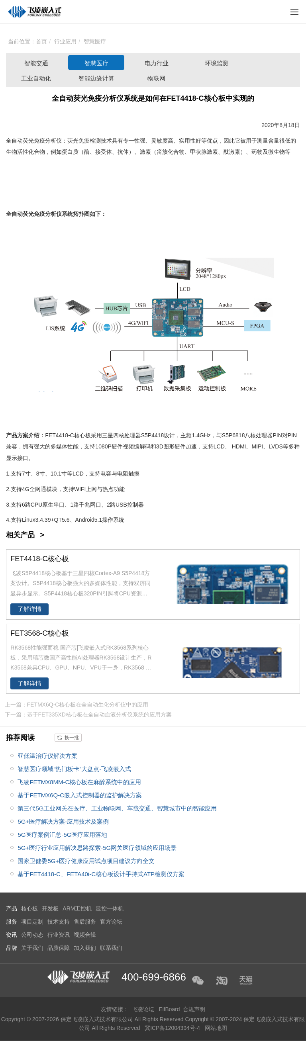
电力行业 (157, 63)
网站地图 (216, 1027)
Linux (28, 520)
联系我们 (111, 948)
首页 (41, 41)
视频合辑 (85, 935)
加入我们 (85, 948)
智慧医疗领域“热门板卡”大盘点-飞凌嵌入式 (74, 768)
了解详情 (29, 609)
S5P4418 (152, 435)
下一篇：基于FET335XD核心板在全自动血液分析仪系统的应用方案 (88, 714)
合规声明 (194, 1009)
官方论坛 (111, 921)
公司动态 (32, 935)
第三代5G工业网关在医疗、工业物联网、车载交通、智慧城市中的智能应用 (117, 808)
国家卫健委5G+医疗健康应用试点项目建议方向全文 (86, 860)
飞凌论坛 (142, 1009)
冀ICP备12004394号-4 (173, 1027)
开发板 (50, 908)
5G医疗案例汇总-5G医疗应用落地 (62, 834)
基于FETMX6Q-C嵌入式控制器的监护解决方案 (80, 795)
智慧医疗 (95, 41)
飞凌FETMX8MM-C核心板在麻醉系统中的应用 (79, 782)
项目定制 (32, 921)
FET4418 (56, 435)
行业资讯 (58, 935)
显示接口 (17, 458)
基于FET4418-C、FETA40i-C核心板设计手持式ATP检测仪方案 (101, 874)
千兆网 (87, 504)
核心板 (82, 435)
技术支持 (58, 921)
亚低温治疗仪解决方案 (47, 755)
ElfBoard (169, 1009)
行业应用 (65, 41)
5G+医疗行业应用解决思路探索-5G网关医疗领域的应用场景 (97, 847)
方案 (22, 435)
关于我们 (32, 948)
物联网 (156, 78)
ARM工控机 (77, 908)
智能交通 (36, 63)
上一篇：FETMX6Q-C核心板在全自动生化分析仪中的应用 (77, 704)
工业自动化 (36, 78)
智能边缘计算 (96, 78)
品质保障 (58, 948)
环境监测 (217, 63)
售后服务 (85, 921)
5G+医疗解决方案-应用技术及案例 (63, 821)
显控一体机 (110, 908)
